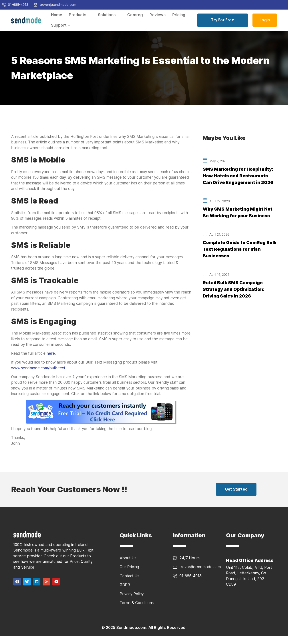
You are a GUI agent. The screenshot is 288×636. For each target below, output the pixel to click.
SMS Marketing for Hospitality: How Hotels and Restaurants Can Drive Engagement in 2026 (238, 175)
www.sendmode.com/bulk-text (38, 368)
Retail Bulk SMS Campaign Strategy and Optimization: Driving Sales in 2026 (233, 288)
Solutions (109, 15)
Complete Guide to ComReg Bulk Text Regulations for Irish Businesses (239, 248)
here (51, 353)
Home (56, 15)
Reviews (157, 15)
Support (61, 25)
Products (80, 15)
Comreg (135, 15)
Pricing (178, 15)
